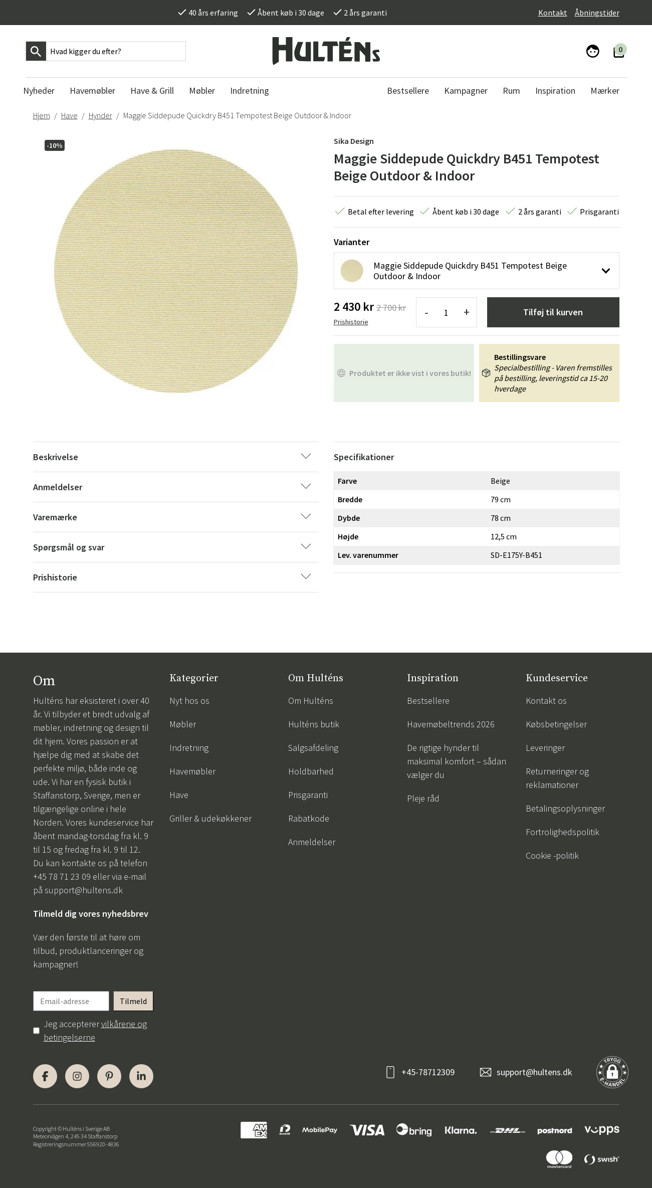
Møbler (182, 724)
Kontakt (552, 13)
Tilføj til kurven (553, 312)
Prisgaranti (308, 795)
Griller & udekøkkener (210, 818)
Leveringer (545, 747)
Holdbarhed (311, 771)
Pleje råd (423, 798)
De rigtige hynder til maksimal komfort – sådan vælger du (456, 761)
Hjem (41, 115)
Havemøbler (192, 771)
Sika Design (354, 141)
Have (69, 115)
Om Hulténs (310, 700)
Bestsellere (428, 700)
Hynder (100, 115)
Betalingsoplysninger (565, 808)
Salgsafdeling (313, 747)
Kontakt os (546, 700)
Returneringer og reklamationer (557, 777)
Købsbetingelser (556, 724)
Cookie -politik (552, 855)
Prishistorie (351, 321)
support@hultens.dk (84, 890)
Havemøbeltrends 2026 (451, 724)
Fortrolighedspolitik (562, 832)
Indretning (188, 747)
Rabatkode (308, 818)
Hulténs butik (313, 724)
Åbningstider (597, 13)
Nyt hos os (189, 700)
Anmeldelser (311, 842)
